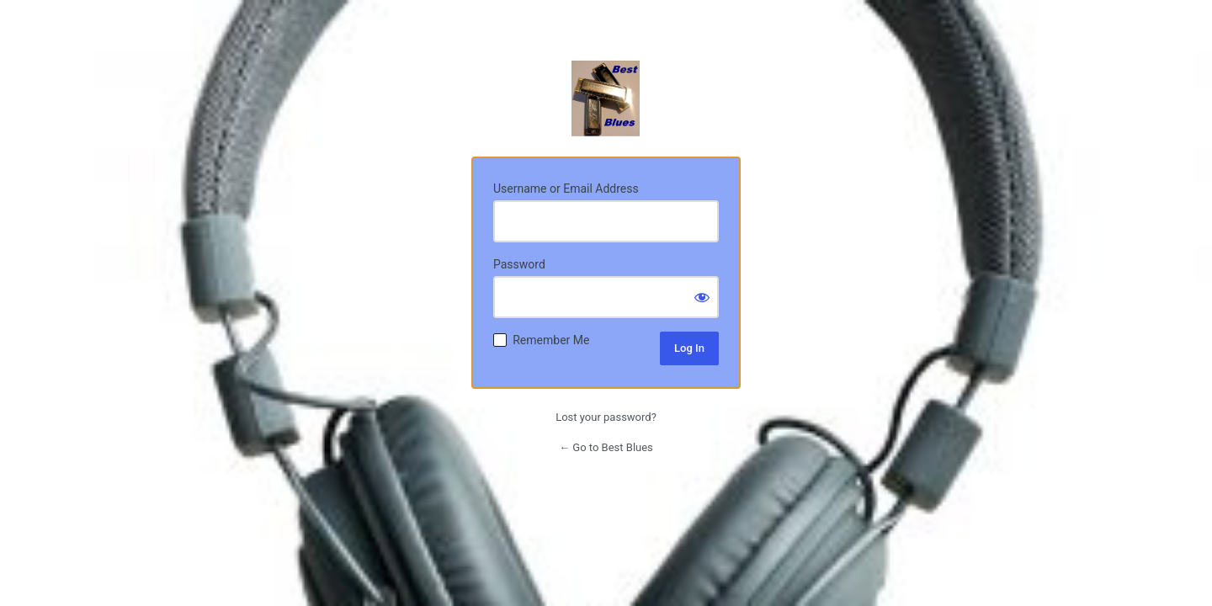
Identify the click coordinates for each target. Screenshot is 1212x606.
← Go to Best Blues (606, 447)
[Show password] (702, 297)
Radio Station (606, 98)
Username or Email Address (566, 188)
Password (519, 264)
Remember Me (551, 340)
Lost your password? (606, 417)
